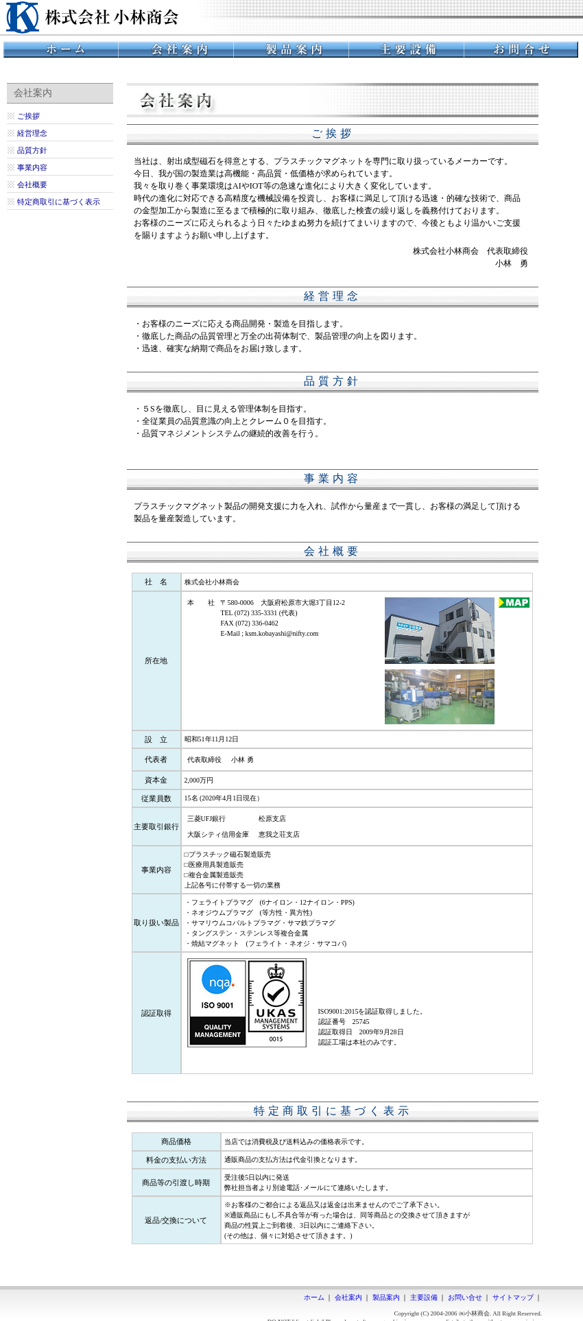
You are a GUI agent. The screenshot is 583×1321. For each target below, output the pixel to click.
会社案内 (348, 1297)
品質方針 (32, 150)
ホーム (314, 1297)
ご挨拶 (28, 116)
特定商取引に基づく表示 (58, 202)
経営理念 (32, 133)
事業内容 (32, 167)
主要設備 (424, 1297)
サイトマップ (513, 1297)
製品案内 (386, 1297)
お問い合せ (465, 1297)
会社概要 (32, 184)
